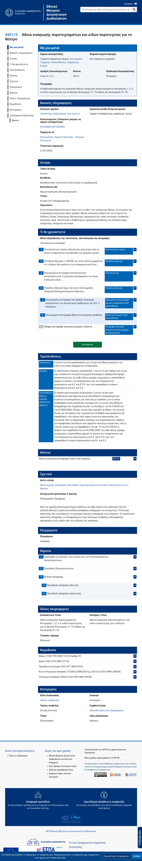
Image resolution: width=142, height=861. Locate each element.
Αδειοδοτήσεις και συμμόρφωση (106, 710)
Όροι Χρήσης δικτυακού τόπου (62, 762)
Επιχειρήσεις (47, 137)
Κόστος (13, 75)
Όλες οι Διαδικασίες (18, 752)
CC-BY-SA (115, 754)
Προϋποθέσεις (17, 70)
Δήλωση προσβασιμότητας (61, 766)
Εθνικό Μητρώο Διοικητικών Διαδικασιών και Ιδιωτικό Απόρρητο (62, 755)
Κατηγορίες (16, 109)
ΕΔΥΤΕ (105, 746)
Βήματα (13, 92)
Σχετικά (14, 81)
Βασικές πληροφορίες (21, 53)
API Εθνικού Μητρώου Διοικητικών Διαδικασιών (71, 831)
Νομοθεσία (15, 104)
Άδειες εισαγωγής (49, 700)
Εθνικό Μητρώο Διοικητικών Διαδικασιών (57, 12)
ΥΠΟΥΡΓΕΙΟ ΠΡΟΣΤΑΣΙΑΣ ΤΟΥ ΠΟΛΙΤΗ (60, 114)
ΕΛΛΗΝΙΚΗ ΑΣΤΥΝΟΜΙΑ (52, 126)
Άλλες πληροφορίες (20, 98)
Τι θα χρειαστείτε (19, 64)
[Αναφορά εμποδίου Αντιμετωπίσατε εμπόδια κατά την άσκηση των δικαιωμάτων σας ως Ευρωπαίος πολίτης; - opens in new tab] (38, 802)
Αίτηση (13, 58)
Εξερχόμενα (16, 87)
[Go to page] (134, 9)
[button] (116, 856)
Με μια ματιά (17, 47)
